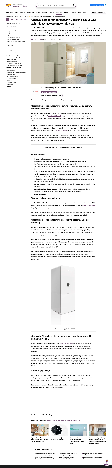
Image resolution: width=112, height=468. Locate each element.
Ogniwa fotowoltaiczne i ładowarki (14, 65)
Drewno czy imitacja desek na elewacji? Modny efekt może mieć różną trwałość (44, 458)
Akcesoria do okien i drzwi (12, 39)
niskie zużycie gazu (88, 205)
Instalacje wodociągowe (12, 52)
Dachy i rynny (9, 35)
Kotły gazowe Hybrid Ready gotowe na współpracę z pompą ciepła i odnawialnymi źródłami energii (97, 434)
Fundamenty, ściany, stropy (12, 30)
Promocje (51, 12)
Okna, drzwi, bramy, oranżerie (13, 37)
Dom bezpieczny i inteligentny (13, 63)
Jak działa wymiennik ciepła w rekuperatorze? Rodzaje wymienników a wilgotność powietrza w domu (68, 458)
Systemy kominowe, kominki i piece (15, 57)
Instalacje (22, 12)
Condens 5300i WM (54, 116)
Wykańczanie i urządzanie (33, 12)
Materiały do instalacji (11, 48)
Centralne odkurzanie (11, 59)
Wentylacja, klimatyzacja (12, 55)
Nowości (44, 12)
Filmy (79, 12)
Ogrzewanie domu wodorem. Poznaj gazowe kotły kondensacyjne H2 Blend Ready (78, 434)
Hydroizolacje (9, 33)
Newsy (53, 100)
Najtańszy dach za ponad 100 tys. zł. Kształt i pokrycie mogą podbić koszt (68, 454)
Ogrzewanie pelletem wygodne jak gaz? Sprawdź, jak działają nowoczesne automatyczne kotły (92, 458)
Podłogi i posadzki (10, 74)
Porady (66, 12)
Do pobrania (73, 100)
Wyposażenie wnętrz (11, 82)
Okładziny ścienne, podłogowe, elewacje (16, 72)
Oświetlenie (9, 80)
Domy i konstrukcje (11, 26)
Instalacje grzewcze (11, 50)
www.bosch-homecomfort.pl (49, 92)
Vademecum (73, 12)
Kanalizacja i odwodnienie (12, 54)
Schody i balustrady (11, 78)
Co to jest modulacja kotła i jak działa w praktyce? (59, 432)
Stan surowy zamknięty (12, 12)
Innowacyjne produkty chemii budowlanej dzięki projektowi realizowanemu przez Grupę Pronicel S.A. (93, 454)
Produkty (33, 100)
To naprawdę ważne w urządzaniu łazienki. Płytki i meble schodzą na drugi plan (45, 454)
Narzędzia (8, 86)
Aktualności (59, 12)
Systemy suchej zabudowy (12, 76)
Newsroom (86, 12)
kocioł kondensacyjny (66, 343)
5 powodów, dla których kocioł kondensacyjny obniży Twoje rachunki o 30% (39, 433)
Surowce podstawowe (11, 28)
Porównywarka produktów (98, 12)
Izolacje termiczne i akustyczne (13, 32)
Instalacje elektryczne (11, 61)
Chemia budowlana (11, 70)
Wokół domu (9, 84)
